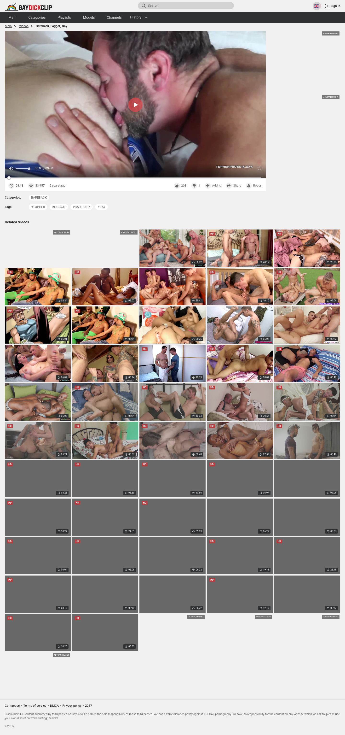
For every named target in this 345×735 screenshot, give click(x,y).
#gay (101, 207)
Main (8, 26)
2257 (88, 705)
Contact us (12, 705)
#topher (38, 207)
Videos (24, 26)
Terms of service (34, 705)
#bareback (81, 207)
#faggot (59, 207)
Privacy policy (72, 705)
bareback (39, 197)
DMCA (54, 705)
